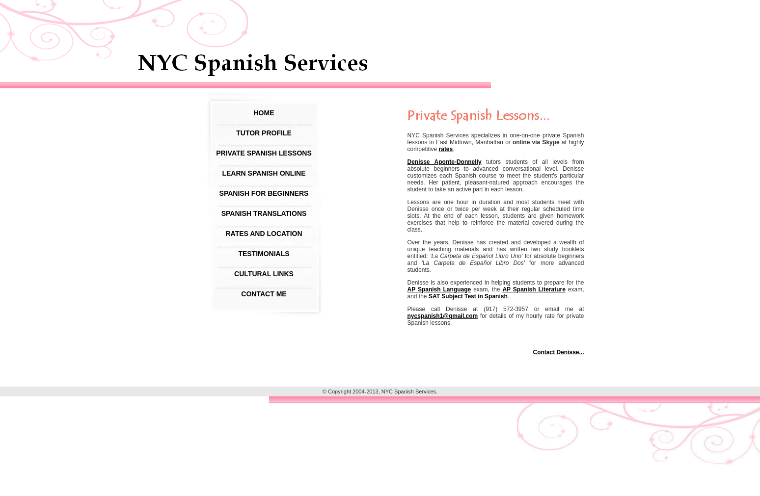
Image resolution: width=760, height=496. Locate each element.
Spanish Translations (264, 213)
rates (446, 149)
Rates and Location (263, 233)
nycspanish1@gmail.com (442, 316)
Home (264, 113)
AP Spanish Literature (533, 289)
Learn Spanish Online (263, 173)
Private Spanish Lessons (263, 153)
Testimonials (263, 254)
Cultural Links (264, 274)
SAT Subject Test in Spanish (468, 296)
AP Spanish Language (439, 289)
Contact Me (263, 294)
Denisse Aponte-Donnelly (444, 161)
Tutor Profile (264, 133)
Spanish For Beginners (264, 193)
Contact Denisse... (558, 352)
